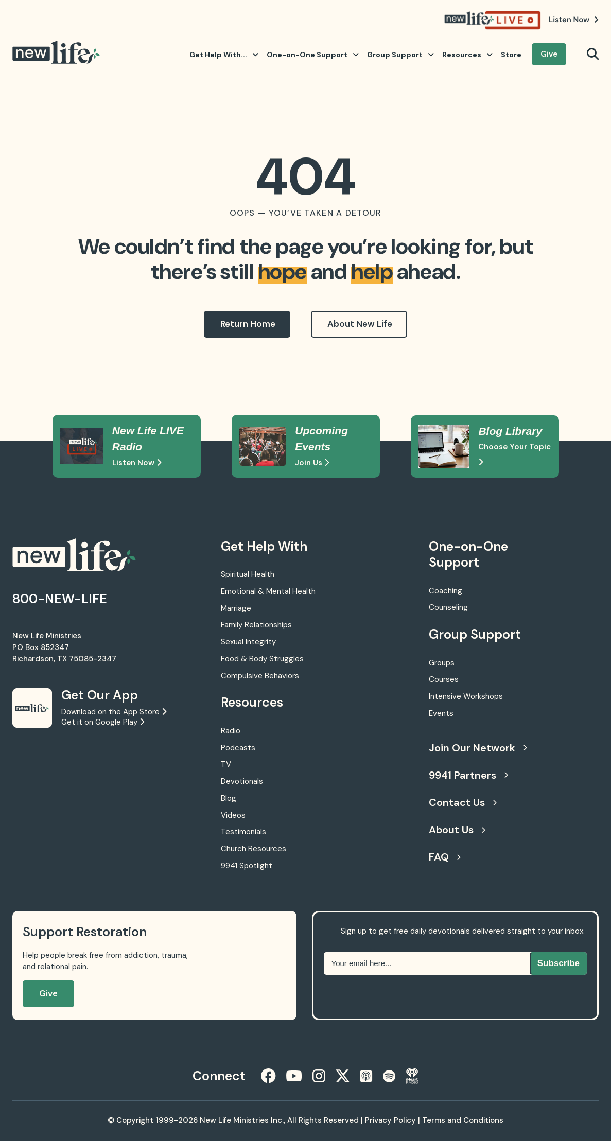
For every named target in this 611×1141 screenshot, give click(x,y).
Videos (233, 815)
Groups (442, 663)
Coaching (445, 591)
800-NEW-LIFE (59, 598)
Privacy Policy (390, 1120)
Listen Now (136, 463)
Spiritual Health (247, 574)
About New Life (359, 323)
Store (511, 54)
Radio (230, 731)
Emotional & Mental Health (268, 591)
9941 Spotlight (246, 866)
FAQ (445, 857)
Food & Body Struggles (262, 659)
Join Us (312, 463)
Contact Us (463, 802)
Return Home (247, 323)
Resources (467, 54)
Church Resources (253, 849)
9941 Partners (468, 775)
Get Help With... (223, 54)
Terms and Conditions (462, 1120)
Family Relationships (256, 625)
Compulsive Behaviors (260, 676)
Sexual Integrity (248, 642)
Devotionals (242, 781)
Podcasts (238, 748)
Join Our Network (478, 747)
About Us (457, 829)
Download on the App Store (113, 712)
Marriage (236, 608)
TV (226, 764)
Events (441, 713)
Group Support (400, 54)
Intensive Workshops (466, 696)
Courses (444, 679)
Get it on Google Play (102, 722)
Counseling (448, 607)
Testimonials (243, 832)
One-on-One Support (313, 54)
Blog (228, 798)
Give (548, 54)
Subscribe (558, 963)
